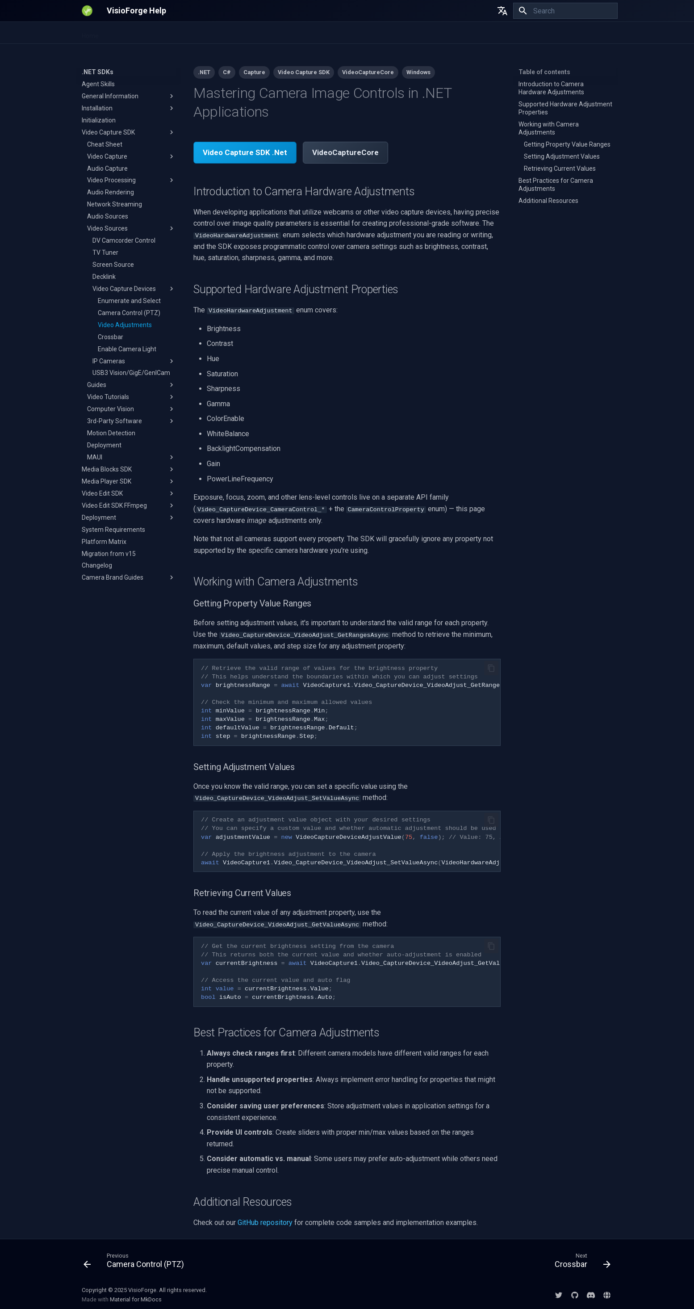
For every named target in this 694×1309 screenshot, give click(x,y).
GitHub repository (265, 1222)
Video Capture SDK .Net (245, 152)
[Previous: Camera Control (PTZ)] (136, 1262)
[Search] (565, 11)
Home (90, 33)
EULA (435, 33)
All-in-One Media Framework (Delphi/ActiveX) (293, 33)
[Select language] (502, 11)
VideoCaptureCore (345, 152)
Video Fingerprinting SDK (183, 33)
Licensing (466, 33)
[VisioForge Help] (87, 11)
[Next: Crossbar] (580, 1262)
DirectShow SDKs (392, 33)
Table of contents (544, 72)
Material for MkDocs (136, 1299)
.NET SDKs (123, 33)
